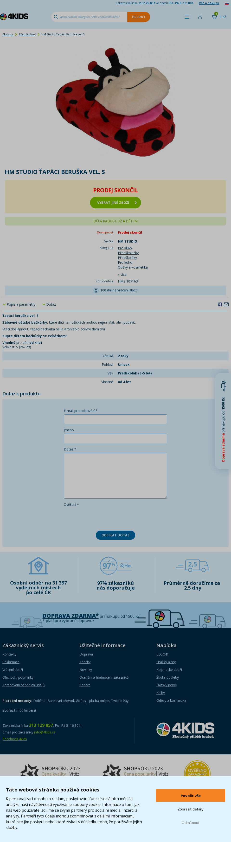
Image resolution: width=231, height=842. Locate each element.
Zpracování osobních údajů (23, 685)
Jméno (69, 430)
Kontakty (9, 654)
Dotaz (51, 304)
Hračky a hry (166, 662)
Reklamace (10, 662)
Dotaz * (70, 449)
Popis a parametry (21, 304)
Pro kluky (125, 248)
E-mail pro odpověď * (80, 410)
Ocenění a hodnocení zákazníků (104, 677)
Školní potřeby (167, 677)
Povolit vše (191, 795)
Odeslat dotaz (115, 535)
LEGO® (162, 654)
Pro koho (125, 262)
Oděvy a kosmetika (133, 267)
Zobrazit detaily (191, 809)
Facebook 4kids (15, 739)
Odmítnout (190, 822)
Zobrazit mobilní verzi (19, 710)
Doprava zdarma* (71, 615)
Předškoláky (27, 34)
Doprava (86, 654)
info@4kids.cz (44, 732)
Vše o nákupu (209, 3)
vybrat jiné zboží (117, 202)
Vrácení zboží (12, 669)
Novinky (85, 669)
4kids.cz (7, 34)
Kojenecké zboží (169, 669)
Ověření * (71, 504)
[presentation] (100, 517)
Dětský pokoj (166, 685)
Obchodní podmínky (17, 677)
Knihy (160, 692)
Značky (84, 662)
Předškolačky (128, 253)
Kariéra (84, 685)
